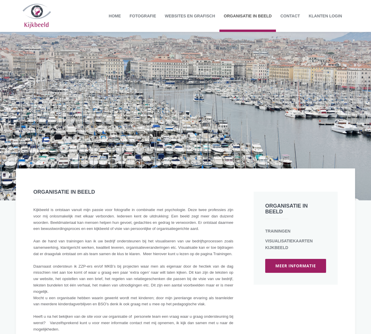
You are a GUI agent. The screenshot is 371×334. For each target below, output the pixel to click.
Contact (290, 16)
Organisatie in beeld (248, 16)
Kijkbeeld (37, 16)
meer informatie (295, 265)
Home (115, 16)
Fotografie (143, 16)
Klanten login (325, 16)
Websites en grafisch (190, 16)
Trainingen (277, 231)
